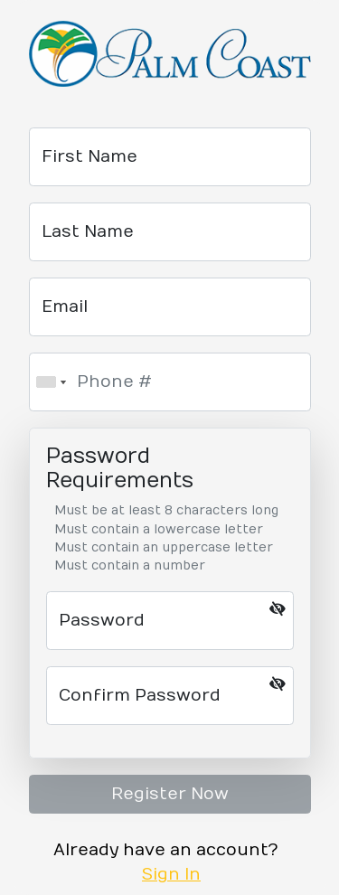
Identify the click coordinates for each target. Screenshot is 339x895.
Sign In (171, 874)
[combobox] (50, 381)
